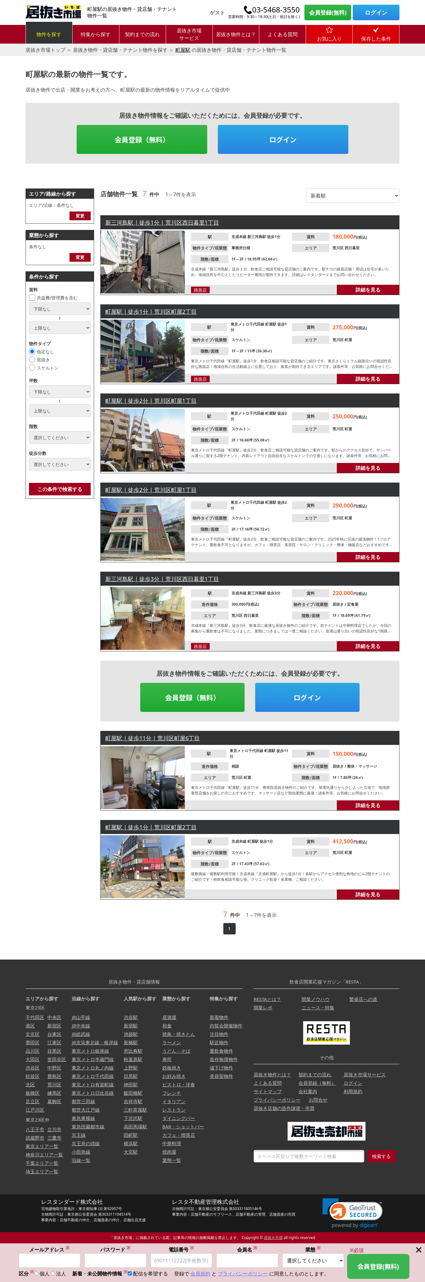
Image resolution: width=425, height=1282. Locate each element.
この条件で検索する (59, 489)
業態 (313, 1250)
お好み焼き (174, 1076)
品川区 (33, 1051)
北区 (30, 1084)
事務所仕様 (241, 247)
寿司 (167, 1059)
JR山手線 (81, 1017)
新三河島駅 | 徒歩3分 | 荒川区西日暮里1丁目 (162, 579)
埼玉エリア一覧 (42, 1171)
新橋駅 (131, 1042)
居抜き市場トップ (45, 49)
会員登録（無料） (142, 139)
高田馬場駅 (135, 1126)
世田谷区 (56, 1059)
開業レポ (263, 1007)
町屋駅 (182, 49)
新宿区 (54, 1025)
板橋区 (33, 1093)
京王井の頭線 (86, 1143)
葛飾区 (54, 1101)
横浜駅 (131, 1143)
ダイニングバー (178, 1118)
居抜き (43, 360)
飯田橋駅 (133, 1093)
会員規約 (200, 1274)
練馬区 (54, 1093)
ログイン (376, 12)
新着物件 (219, 1017)
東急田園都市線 (88, 1126)
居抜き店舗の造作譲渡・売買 (284, 1108)
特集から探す (96, 34)
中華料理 (171, 1143)
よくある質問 (283, 34)
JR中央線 (81, 1025)
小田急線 (81, 1152)
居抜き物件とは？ (236, 34)
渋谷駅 (131, 1017)
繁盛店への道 (363, 999)
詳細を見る (368, 289)
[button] (352, 1213)
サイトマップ (268, 1091)
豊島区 (54, 1076)
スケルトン (48, 368)
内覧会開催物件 (226, 1025)
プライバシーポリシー (277, 1100)
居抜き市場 (273, 1237)
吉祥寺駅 (133, 1101)
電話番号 (181, 1250)
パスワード (115, 1250)
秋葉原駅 (133, 1059)
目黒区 (54, 1051)
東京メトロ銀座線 (90, 1051)
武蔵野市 (35, 1138)
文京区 (33, 1034)
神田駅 (131, 1084)
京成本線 (239, 236)
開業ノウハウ (316, 999)
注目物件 (219, 1034)
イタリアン (174, 1101)
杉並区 (33, 1076)
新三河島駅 (257, 236)
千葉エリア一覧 (42, 1163)
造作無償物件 (224, 1059)
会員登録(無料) (327, 12)
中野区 (54, 1068)
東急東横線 (83, 1118)
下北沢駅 (133, 1118)
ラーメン (171, 1042)
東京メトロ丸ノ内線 (93, 1068)
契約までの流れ (142, 34)
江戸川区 (35, 1110)
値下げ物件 (221, 1068)
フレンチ (171, 1093)
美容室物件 (221, 1076)
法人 (61, 1274)
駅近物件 (219, 1042)
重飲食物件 (221, 1051)
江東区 (54, 1042)
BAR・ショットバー (183, 1126)
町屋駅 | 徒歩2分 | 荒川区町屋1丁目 (151, 400)
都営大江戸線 (86, 1110)
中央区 (54, 1017)
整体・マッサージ (362, 766)
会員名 (247, 1250)
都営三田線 (83, 1101)
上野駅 (131, 1068)
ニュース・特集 (318, 1007)
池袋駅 (131, 1034)
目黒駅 (131, 1076)
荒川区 (338, 247)
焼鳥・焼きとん (178, 1034)
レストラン (174, 1110)
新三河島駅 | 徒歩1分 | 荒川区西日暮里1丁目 (162, 222)
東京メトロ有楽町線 (93, 1084)
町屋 (348, 339)
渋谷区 (33, 1068)
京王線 (79, 1135)
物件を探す (48, 34)
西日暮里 (352, 247)
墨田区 (33, 1042)
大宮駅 (131, 1152)
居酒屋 (169, 1017)
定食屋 (352, 604)
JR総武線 (81, 1034)
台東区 (54, 1034)
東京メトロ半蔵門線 (93, 1059)
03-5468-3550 (276, 9)
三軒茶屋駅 (135, 1110)
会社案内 (307, 1091)
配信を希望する (150, 1274)
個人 (45, 1274)
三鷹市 (54, 1138)
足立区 (33, 1101)
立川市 (54, 1129)
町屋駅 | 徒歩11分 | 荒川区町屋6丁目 (152, 738)
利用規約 (353, 1091)
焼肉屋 (169, 1152)
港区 (30, 1025)
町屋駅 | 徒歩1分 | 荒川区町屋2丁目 (151, 311)
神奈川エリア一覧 (44, 1154)
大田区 (33, 1059)
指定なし (45, 352)
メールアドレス (49, 1250)
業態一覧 (171, 1160)
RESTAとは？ (267, 999)
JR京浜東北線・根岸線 (95, 1042)
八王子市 (35, 1129)
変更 (80, 216)
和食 (167, 1025)
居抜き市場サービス (189, 34)
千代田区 (35, 1017)
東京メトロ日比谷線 (93, 1093)
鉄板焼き (171, 1068)
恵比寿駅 (133, 1051)
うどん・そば (176, 1051)
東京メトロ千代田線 (248, 324)
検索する (381, 1156)
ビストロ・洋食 (178, 1084)
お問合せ (318, 1100)
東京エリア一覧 (42, 1146)
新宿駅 (131, 1025)
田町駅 (131, 1135)
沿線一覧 (81, 1160)
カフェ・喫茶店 (178, 1135)
